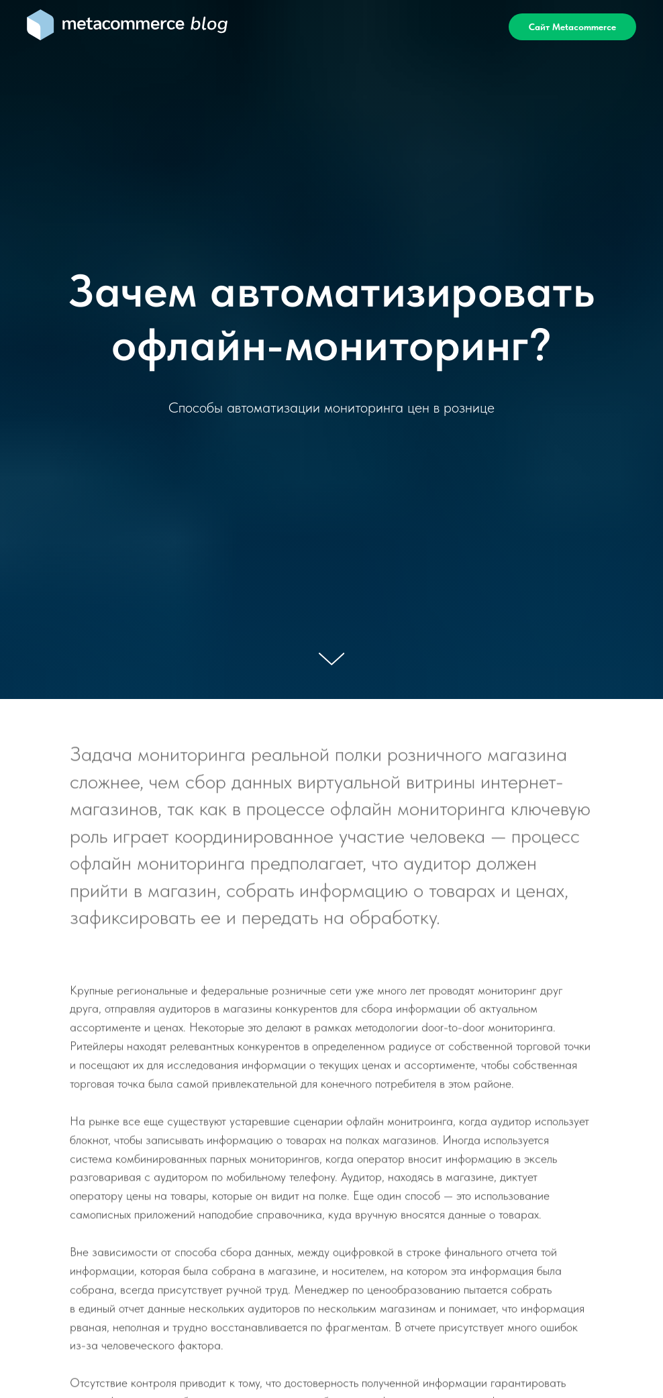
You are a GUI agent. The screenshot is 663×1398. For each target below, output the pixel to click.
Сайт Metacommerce (572, 26)
